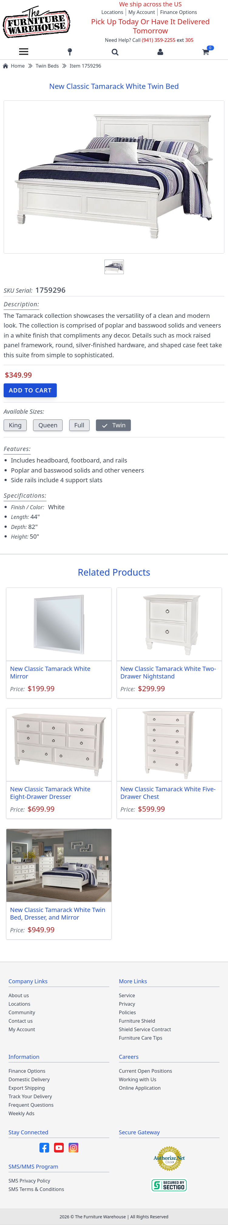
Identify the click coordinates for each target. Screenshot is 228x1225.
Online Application (140, 1088)
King (15, 425)
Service (127, 995)
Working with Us (137, 1079)
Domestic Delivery (29, 1079)
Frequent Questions (31, 1105)
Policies (127, 1012)
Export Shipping (27, 1088)
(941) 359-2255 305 (167, 40)
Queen (47, 425)
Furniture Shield (137, 1021)
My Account (141, 12)
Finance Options (178, 12)
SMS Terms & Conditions (36, 1189)
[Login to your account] (160, 52)
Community (22, 1012)
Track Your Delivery (30, 1096)
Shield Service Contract (145, 1029)
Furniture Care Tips (140, 1038)
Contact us (21, 1021)
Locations (112, 12)
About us (19, 995)
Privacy (127, 1004)
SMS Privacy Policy (29, 1180)
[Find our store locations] (69, 52)
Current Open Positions (145, 1071)
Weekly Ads (21, 1113)
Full (79, 425)
